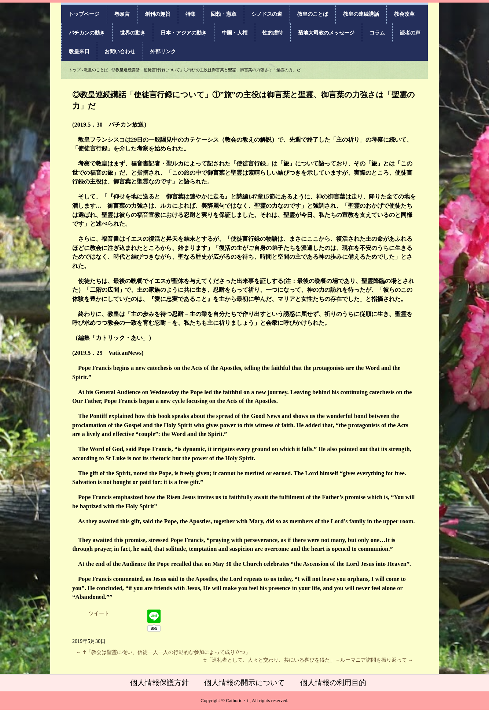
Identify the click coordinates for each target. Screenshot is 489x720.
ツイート (99, 613)
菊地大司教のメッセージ (326, 33)
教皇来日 (79, 51)
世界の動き (133, 33)
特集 (190, 14)
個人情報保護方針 (159, 682)
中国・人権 (234, 33)
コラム (377, 33)
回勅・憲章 (223, 14)
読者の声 (410, 33)
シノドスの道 (266, 14)
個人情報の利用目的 (333, 682)
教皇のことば (312, 14)
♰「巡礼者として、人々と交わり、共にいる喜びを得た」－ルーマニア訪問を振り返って (308, 660)
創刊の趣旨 (157, 14)
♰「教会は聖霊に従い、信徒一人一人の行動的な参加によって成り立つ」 (163, 652)
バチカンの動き (87, 33)
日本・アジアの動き (184, 33)
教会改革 (404, 14)
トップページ (84, 14)
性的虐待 (272, 33)
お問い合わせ (119, 51)
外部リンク (163, 51)
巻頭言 (122, 14)
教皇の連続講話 (361, 14)
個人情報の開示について (244, 682)
